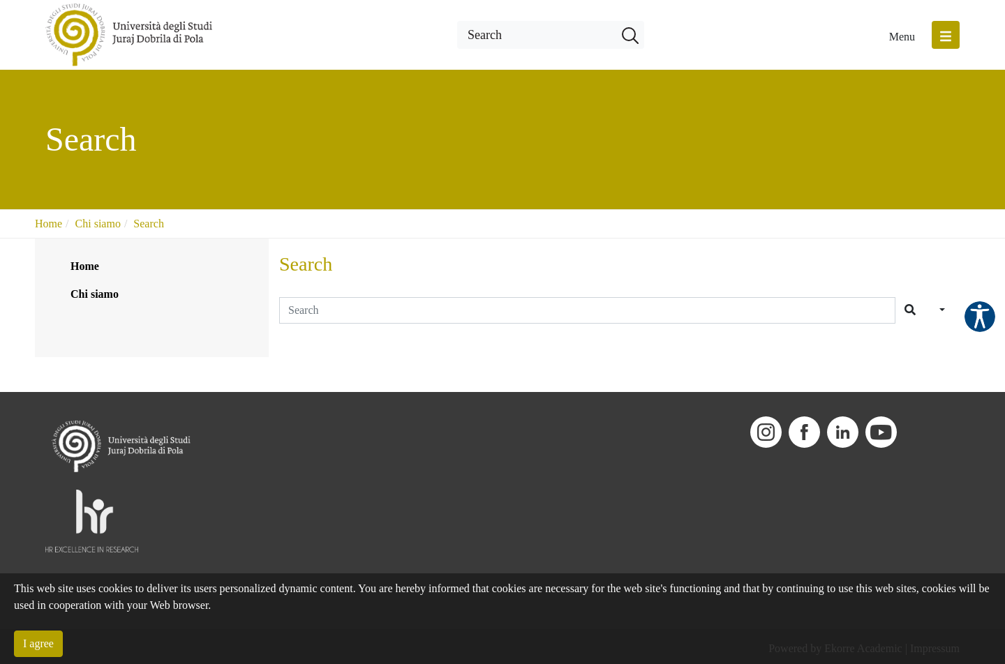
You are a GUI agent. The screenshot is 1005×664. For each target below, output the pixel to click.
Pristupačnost (980, 316)
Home (48, 223)
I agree (38, 643)
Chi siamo (98, 223)
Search (148, 223)
